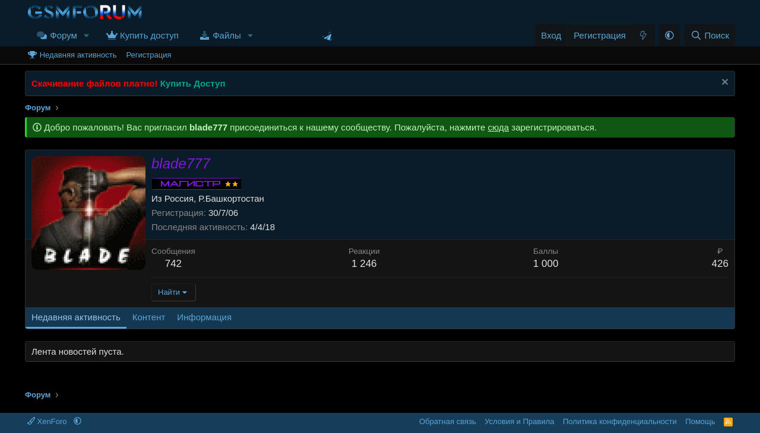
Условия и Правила (519, 421)
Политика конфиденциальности (620, 421)
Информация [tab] (204, 317)
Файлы (227, 35)
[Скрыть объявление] (723, 83)
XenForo (48, 421)
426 (720, 263)
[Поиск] (710, 35)
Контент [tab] (149, 317)
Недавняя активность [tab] (76, 317)
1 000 (546, 263)
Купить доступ (149, 35)
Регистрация (148, 54)
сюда (498, 127)
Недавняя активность (78, 54)
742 (173, 263)
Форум (63, 35)
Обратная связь (447, 421)
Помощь (700, 421)
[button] (86, 35)
